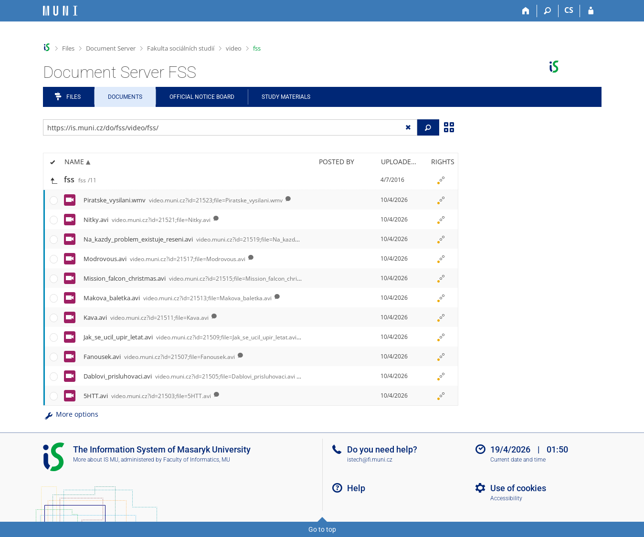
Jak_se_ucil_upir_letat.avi (190, 337)
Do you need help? (382, 449)
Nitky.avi (147, 219)
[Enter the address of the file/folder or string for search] (230, 127)
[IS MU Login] (591, 11)
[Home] (526, 11)
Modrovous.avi (164, 258)
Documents (125, 97)
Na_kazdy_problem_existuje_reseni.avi (229, 239)
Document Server (111, 48)
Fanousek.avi (159, 356)
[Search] (548, 11)
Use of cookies (518, 488)
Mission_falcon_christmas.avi (203, 278)
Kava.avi (146, 317)
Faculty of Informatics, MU (196, 459)
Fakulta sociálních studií (180, 48)
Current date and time (518, 459)
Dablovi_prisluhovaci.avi (189, 376)
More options (71, 414)
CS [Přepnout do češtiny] (568, 10)
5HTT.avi (147, 395)
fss (257, 48)
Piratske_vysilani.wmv (183, 200)
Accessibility (506, 498)
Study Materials (286, 97)
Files (68, 48)
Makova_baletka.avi (178, 298)
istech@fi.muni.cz (369, 459)
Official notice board (201, 97)
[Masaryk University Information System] (60, 10)
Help (356, 488)
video (234, 48)
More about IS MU (95, 459)
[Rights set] (441, 180)
